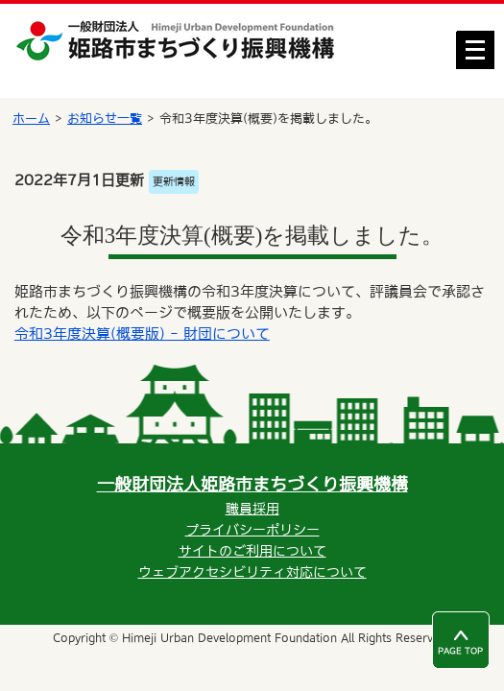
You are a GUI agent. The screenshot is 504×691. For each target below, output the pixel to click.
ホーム (31, 118)
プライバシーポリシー (252, 529)
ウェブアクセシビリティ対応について (252, 572)
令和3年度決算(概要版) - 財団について (142, 333)
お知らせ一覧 (104, 118)
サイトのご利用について (252, 551)
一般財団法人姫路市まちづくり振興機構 (252, 484)
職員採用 (252, 508)
